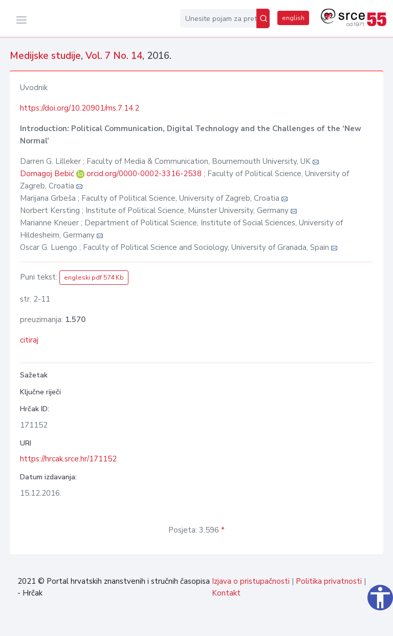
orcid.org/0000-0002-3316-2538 (144, 173)
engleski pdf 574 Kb (94, 277)
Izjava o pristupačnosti (251, 581)
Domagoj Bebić (48, 173)
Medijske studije (45, 55)
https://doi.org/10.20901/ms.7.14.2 (79, 108)
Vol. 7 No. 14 (113, 55)
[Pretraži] (263, 18)
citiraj (29, 340)
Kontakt (226, 593)
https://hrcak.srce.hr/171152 (68, 459)
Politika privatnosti (329, 581)
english (293, 18)
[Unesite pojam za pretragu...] (218, 18)
